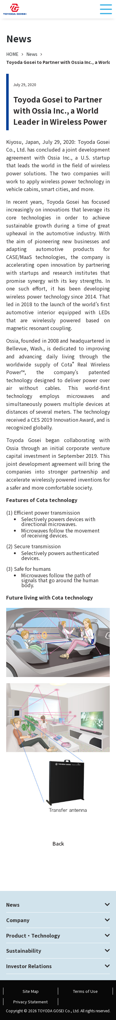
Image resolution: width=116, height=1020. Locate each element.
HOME (12, 54)
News (31, 54)
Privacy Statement (30, 1002)
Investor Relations (29, 966)
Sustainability (23, 950)
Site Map (31, 991)
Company (17, 920)
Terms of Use (85, 991)
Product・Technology (33, 935)
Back (58, 843)
